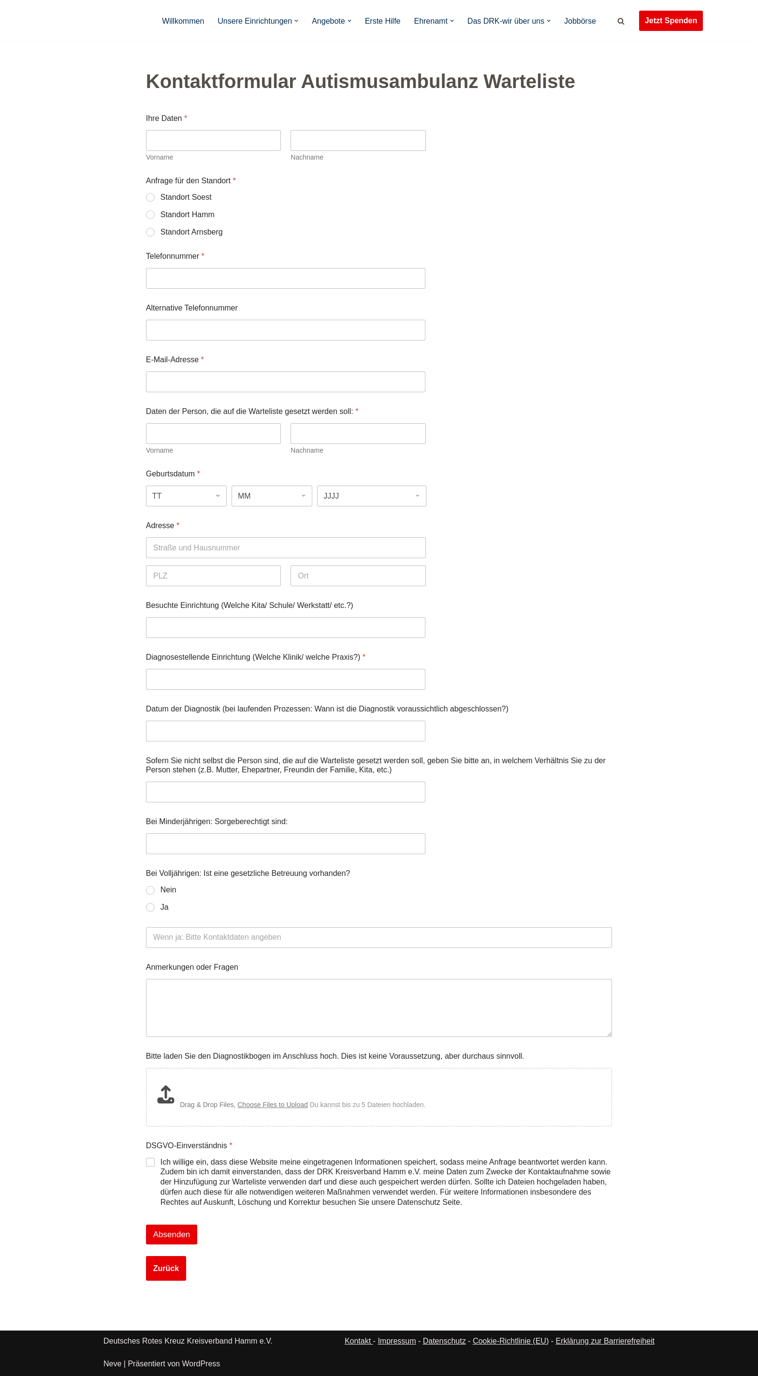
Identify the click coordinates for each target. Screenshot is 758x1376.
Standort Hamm (187, 214)
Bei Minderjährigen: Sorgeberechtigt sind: (217, 821)
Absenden (171, 1283)
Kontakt (359, 1341)
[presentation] (219, 1267)
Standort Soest (186, 197)
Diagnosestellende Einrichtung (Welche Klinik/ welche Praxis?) (255, 657)
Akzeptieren (544, 1335)
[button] (738, 1253)
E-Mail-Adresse (175, 359)
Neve (112, 1364)
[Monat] (272, 496)
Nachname (307, 157)
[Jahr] (371, 496)
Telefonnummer (175, 256)
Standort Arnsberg (191, 232)
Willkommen (183, 21)
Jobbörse (580, 21)
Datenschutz (633, 1358)
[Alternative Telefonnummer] (286, 330)
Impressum (669, 1358)
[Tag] (186, 496)
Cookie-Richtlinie (590, 1358)
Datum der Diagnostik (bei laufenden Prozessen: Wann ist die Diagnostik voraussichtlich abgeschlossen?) (327, 709)
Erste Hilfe (383, 21)
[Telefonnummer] (286, 278)
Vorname (159, 157)
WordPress (201, 1364)
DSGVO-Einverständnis (189, 1157)
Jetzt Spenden (671, 20)
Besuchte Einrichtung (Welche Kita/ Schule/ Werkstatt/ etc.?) (249, 605)
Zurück (166, 1318)
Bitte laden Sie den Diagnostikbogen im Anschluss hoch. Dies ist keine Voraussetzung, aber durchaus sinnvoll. (335, 1056)
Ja (164, 907)
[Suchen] (621, 21)
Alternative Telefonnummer (192, 308)
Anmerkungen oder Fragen (192, 967)
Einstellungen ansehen (701, 1335)
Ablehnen (619, 1335)
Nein (168, 890)
